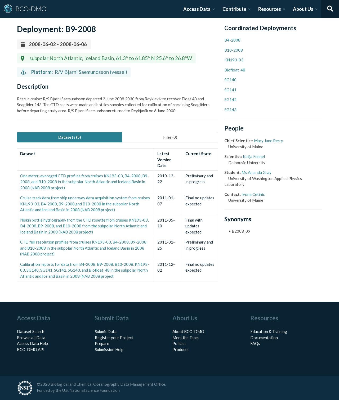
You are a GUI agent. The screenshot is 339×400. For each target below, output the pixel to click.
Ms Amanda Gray (256, 172)
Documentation (264, 337)
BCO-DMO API (30, 349)
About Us (303, 9)
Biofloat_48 (234, 70)
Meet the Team (185, 337)
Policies (179, 343)
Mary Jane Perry (268, 140)
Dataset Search (30, 331)
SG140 (230, 79)
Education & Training (268, 331)
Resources (269, 9)
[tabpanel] (117, 215)
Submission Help (109, 349)
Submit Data (106, 331)
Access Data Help (32, 343)
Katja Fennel (254, 156)
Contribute (234, 9)
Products (180, 349)
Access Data (197, 9)
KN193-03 (233, 59)
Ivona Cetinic (253, 194)
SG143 (230, 109)
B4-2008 (232, 40)
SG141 (230, 89)
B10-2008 (233, 50)
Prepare (102, 343)
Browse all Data (31, 337)
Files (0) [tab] (170, 137)
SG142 (230, 99)
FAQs (255, 343)
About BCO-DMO (188, 331)
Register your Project (114, 337)
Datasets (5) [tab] (69, 137)
